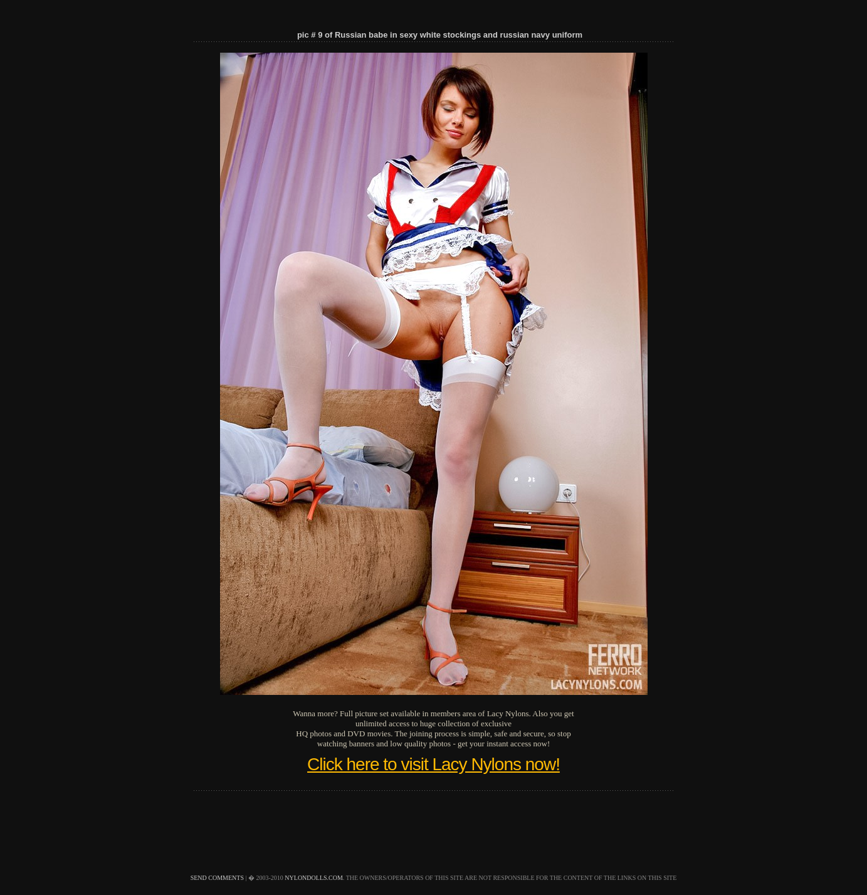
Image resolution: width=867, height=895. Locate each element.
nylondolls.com (314, 877)
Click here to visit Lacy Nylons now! (433, 764)
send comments (217, 877)
